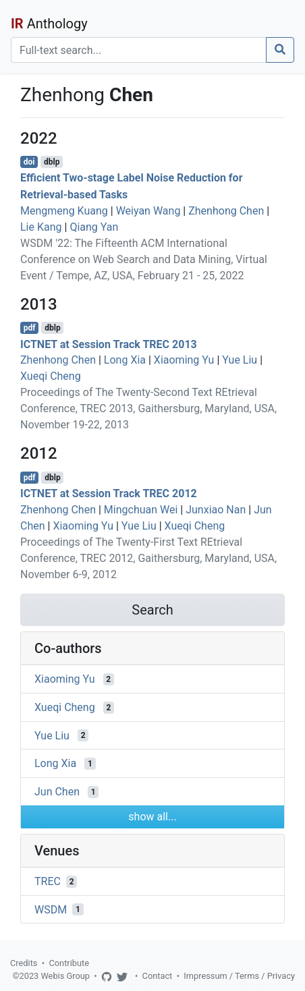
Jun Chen (57, 791)
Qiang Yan (94, 227)
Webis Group (65, 976)
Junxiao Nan (216, 509)
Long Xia (125, 359)
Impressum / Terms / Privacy (239, 976)
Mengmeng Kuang (64, 210)
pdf (30, 328)
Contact (157, 976)
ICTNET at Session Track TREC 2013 (108, 343)
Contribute (69, 963)
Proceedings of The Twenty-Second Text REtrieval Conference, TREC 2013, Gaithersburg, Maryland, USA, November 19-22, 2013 (148, 408)
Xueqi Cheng (50, 376)
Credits (23, 963)
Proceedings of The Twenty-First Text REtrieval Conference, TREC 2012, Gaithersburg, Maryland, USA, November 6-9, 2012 (148, 558)
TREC (47, 881)
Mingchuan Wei (141, 509)
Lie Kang (41, 227)
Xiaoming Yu (184, 359)
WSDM (50, 909)
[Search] (139, 50)
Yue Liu (239, 359)
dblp (51, 162)
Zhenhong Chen (226, 210)
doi (29, 162)
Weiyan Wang (148, 210)
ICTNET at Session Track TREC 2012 (108, 493)
